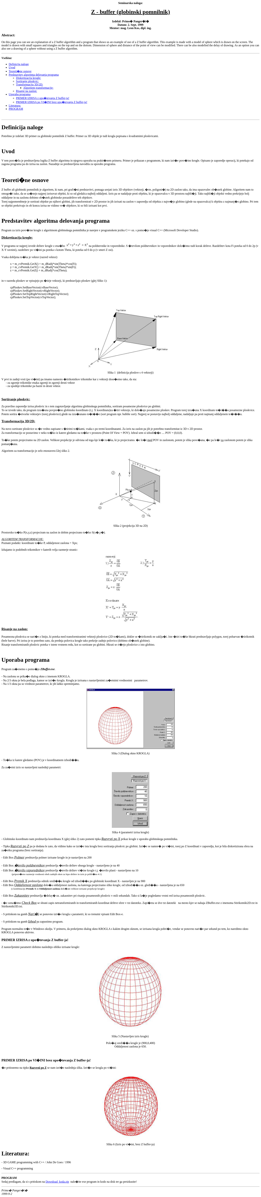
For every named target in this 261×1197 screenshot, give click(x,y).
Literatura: (15, 105)
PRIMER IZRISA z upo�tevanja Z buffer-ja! (42, 98)
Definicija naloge (19, 64)
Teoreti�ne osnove (20, 71)
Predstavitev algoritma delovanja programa (34, 74)
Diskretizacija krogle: (28, 77)
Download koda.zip (57, 1181)
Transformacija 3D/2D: (29, 84)
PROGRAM (16, 108)
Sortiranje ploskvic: (27, 81)
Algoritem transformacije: (38, 87)
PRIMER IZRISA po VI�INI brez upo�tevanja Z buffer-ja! (51, 102)
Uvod (12, 67)
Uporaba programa (19, 94)
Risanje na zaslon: (26, 91)
